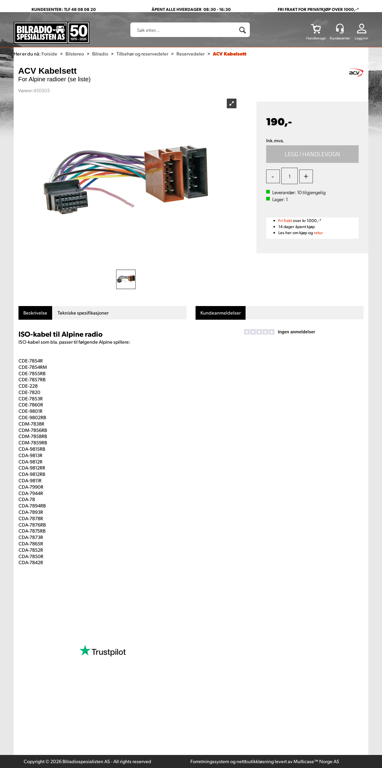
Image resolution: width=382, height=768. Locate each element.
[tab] (35, 313)
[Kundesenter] (340, 28)
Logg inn (361, 38)
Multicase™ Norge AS (316, 761)
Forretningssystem (209, 761)
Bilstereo (74, 53)
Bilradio (100, 53)
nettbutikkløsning (255, 761)
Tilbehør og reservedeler (142, 53)
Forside (49, 53)
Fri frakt (285, 220)
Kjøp (312, 154)
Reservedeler (190, 53)
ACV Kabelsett (229, 53)
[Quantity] (289, 176)
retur (318, 232)
